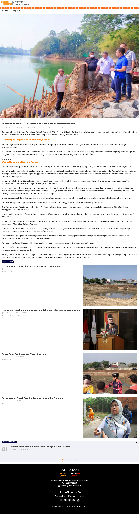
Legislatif (17, 10)
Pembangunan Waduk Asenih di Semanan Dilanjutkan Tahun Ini (32, 398)
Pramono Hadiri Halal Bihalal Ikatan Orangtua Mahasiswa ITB (40, 446)
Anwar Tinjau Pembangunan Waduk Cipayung (24, 354)
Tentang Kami (60, 496)
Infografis (80, 496)
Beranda (5, 10)
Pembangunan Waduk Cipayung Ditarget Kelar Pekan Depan (31, 266)
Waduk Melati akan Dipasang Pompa (20, 162)
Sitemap (71, 496)
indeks (132, 442)
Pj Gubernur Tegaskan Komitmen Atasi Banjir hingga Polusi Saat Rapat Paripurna (41, 310)
